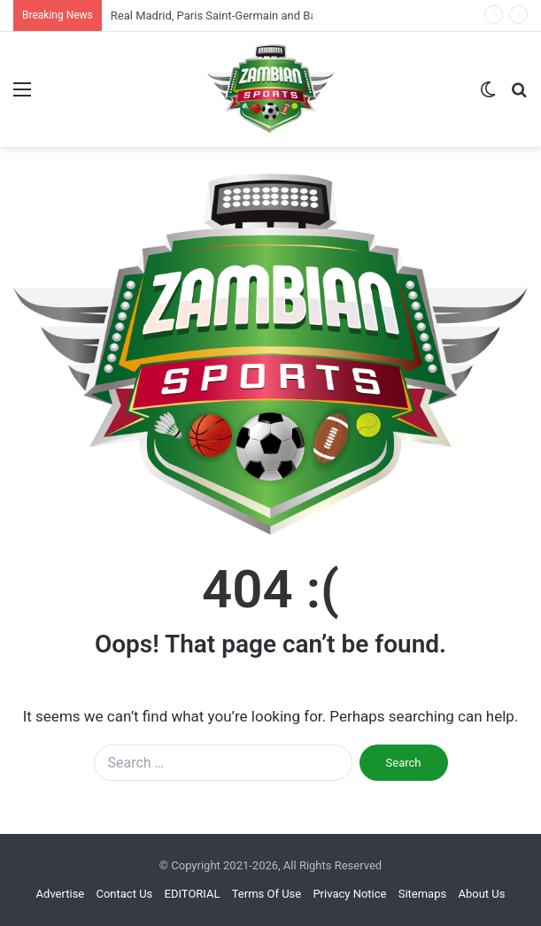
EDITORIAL (192, 893)
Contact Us (124, 893)
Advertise (60, 893)
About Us (481, 893)
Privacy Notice (349, 893)
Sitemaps (422, 893)
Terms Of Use (266, 893)
